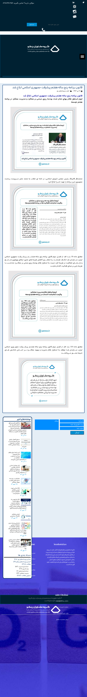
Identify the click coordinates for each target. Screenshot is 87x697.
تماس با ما (32, 553)
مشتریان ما (32, 576)
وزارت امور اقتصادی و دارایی (60, 613)
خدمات (33, 564)
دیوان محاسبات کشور (62, 620)
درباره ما (33, 559)
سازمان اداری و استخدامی (61, 607)
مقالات (33, 570)
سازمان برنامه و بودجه (62, 601)
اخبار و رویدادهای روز (63, 91)
